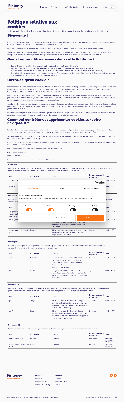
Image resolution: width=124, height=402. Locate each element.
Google (32, 301)
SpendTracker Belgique (71, 7)
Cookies (100, 397)
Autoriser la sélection (61, 218)
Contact (104, 7)
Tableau (33, 230)
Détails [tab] (62, 188)
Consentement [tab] (32, 188)
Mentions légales (91, 397)
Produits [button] (55, 7)
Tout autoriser (90, 218)
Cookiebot (56, 160)
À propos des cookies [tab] (91, 188)
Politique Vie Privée (110, 397)
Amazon (33, 339)
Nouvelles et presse (90, 7)
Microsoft (33, 258)
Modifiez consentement (15, 155)
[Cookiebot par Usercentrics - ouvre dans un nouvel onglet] (96, 182)
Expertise (43, 7)
